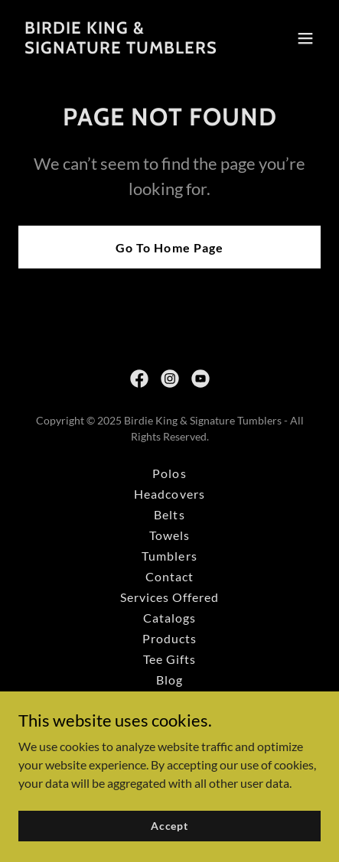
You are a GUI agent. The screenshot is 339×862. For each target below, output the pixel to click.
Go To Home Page (169, 247)
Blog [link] (169, 679)
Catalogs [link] (169, 617)
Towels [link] (169, 535)
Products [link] (169, 638)
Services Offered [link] (169, 597)
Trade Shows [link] (169, 700)
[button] (305, 38)
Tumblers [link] (169, 555)
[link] (120, 48)
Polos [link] (169, 473)
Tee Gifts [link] (169, 659)
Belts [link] (169, 514)
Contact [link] (169, 576)
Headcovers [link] (169, 493)
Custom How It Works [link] (169, 721)
